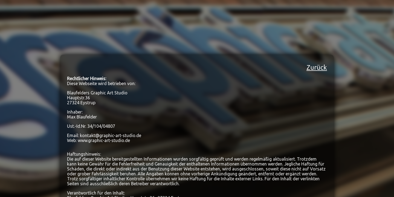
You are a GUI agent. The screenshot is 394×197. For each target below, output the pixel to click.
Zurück (316, 67)
